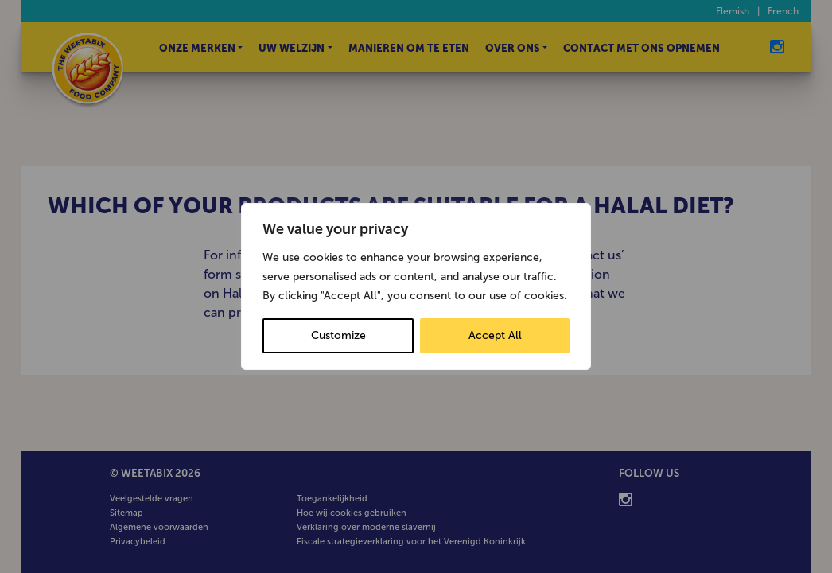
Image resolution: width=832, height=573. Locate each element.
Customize (338, 335)
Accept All (495, 335)
